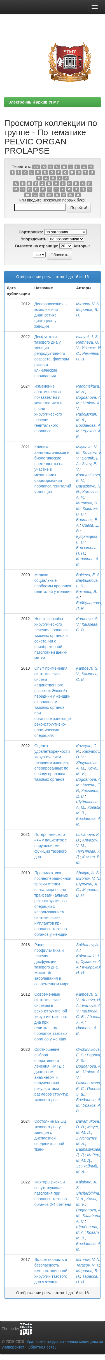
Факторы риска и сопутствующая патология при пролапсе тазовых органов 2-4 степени (52, 1193)
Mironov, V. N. (88, 304)
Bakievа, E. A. (88, 575)
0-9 (36, 166)
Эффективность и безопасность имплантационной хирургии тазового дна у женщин (50, 1270)
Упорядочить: (34, 239)
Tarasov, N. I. (87, 1265)
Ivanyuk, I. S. (87, 336)
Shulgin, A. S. (88, 873)
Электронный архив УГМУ (33, 102)
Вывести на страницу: (36, 246)
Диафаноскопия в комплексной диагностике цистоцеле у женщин (50, 315)
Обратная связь (42, 1347)
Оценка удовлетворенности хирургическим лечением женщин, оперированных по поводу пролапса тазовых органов (52, 763)
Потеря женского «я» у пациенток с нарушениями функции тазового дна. (50, 845)
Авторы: (81, 246)
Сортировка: (30, 232)
